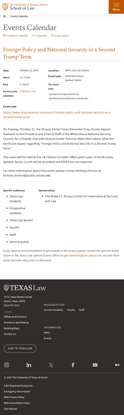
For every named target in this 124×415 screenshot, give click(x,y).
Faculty (71, 310)
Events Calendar (19, 16)
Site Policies (10, 409)
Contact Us (10, 334)
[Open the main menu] (116, 7)
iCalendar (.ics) (28, 91)
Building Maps (11, 328)
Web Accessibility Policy (17, 403)
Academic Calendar (15, 36)
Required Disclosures (18, 386)
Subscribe (39, 36)
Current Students (53, 310)
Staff (81, 310)
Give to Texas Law (20, 348)
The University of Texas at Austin (30, 377)
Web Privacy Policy (14, 397)
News (47, 333)
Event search (60, 36)
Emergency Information (17, 392)
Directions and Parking (16, 323)
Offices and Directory (15, 317)
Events (48, 338)
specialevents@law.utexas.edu (82, 255)
